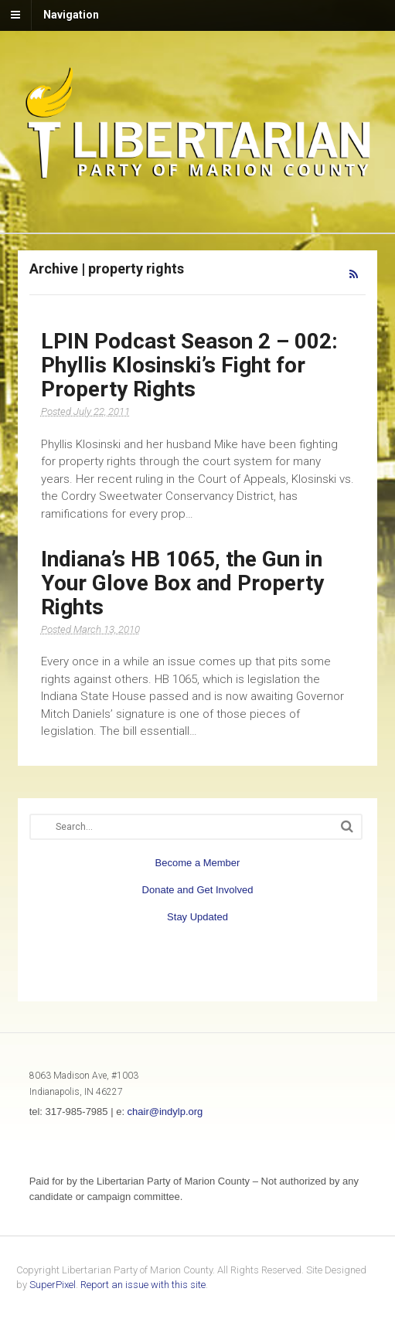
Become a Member (197, 863)
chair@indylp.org (165, 1111)
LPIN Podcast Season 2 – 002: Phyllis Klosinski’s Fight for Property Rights (189, 365)
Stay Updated (197, 917)
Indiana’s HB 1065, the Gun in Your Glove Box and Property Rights (182, 583)
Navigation (71, 14)
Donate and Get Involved (198, 890)
